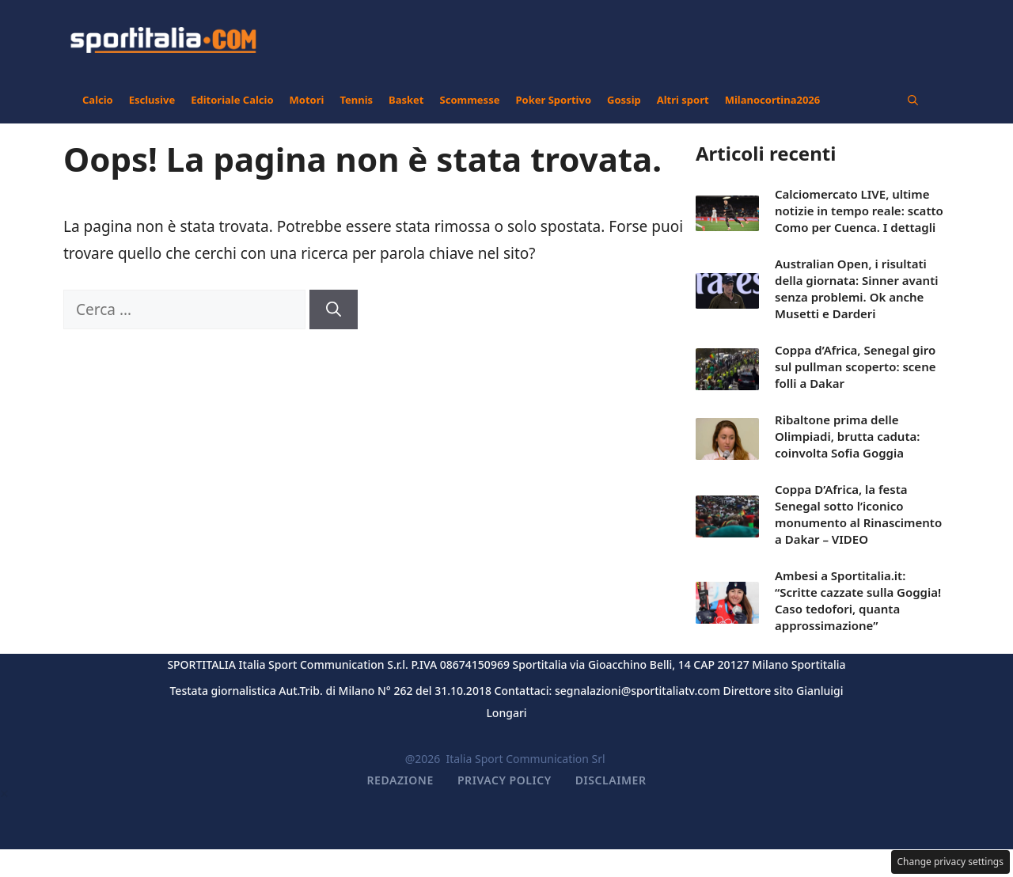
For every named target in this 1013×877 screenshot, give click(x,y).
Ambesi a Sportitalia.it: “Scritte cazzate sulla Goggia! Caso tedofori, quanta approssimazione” (858, 600)
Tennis (356, 100)
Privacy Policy (504, 780)
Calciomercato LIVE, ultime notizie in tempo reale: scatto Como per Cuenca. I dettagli (859, 210)
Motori (307, 100)
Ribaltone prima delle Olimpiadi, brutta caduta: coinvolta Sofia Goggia (847, 436)
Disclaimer (611, 780)
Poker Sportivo (553, 100)
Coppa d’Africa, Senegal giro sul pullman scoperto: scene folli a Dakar (855, 366)
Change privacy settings (950, 861)
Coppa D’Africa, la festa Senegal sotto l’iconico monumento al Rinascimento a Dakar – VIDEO (858, 514)
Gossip (624, 100)
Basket (406, 100)
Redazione (400, 780)
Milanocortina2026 (773, 100)
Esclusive (152, 100)
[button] (913, 99)
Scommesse (470, 100)
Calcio (97, 100)
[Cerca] (333, 310)
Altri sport (683, 100)
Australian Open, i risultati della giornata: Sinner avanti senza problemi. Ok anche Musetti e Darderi (856, 288)
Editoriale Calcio (232, 100)
